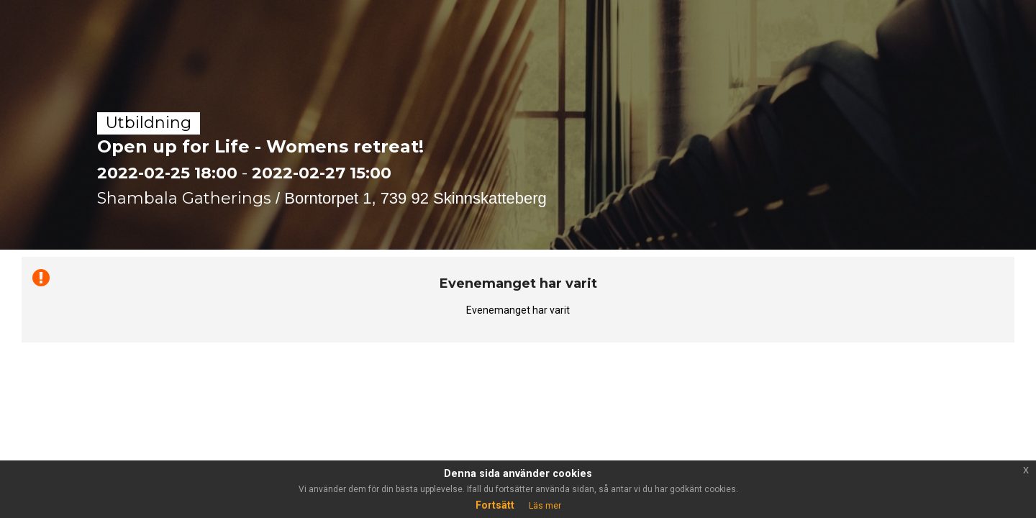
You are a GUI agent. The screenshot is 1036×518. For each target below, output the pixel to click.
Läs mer (545, 506)
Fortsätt (495, 505)
